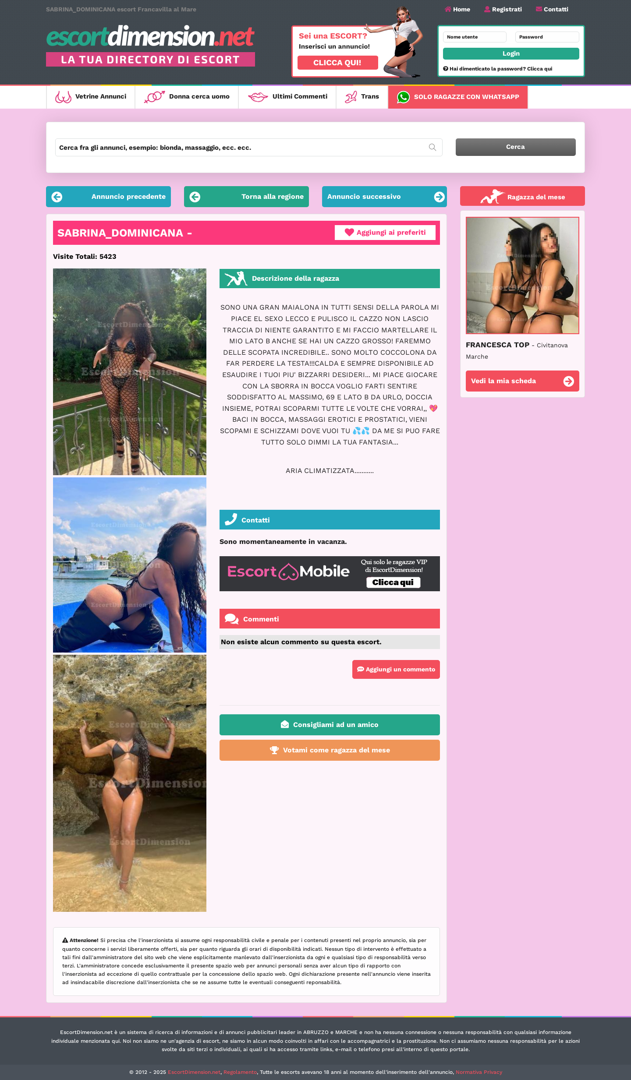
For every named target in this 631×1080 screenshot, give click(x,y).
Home (457, 9)
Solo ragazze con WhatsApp (458, 97)
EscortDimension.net (194, 1072)
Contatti (552, 9)
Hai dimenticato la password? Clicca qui (497, 69)
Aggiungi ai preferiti (385, 232)
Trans (362, 97)
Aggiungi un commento (396, 669)
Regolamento (240, 1072)
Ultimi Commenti (287, 97)
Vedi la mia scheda (522, 382)
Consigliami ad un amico (330, 724)
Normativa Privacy (479, 1072)
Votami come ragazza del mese (330, 750)
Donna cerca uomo (187, 97)
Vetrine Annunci (90, 97)
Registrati (503, 9)
